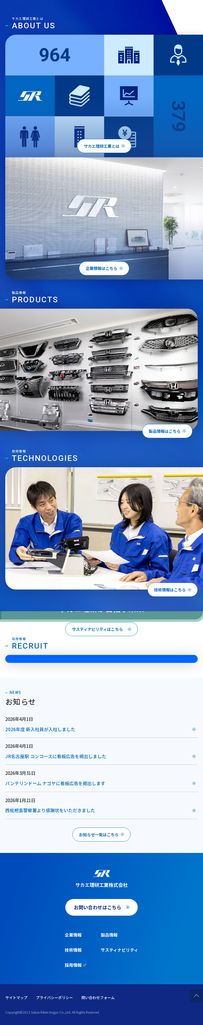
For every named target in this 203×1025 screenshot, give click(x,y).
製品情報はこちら (165, 431)
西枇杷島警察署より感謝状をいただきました (50, 810)
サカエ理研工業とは (101, 146)
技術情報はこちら (170, 589)
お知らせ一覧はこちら (99, 834)
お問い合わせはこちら (97, 907)
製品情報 (109, 935)
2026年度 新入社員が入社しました (40, 729)
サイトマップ (16, 997)
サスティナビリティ (119, 950)
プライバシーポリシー (54, 997)
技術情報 (73, 950)
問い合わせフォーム (98, 997)
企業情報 (73, 935)
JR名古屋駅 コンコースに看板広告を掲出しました (55, 756)
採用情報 (73, 965)
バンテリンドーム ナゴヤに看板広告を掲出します (55, 783)
